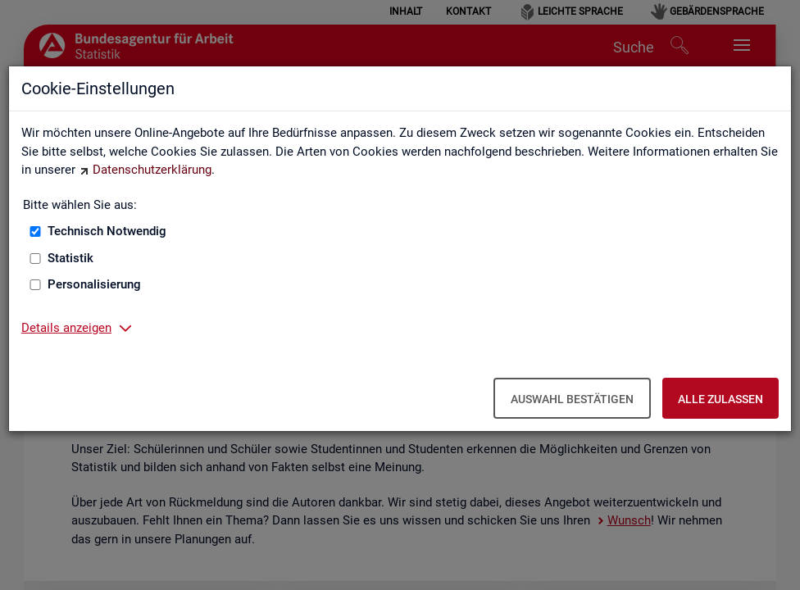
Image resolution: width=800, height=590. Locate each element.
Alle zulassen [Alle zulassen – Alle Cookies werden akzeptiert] (720, 399)
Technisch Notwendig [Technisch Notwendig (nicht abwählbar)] (107, 231)
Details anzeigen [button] (66, 327)
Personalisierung (94, 284)
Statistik (70, 258)
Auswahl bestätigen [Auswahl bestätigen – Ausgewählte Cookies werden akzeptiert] (572, 399)
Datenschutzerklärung (152, 169)
